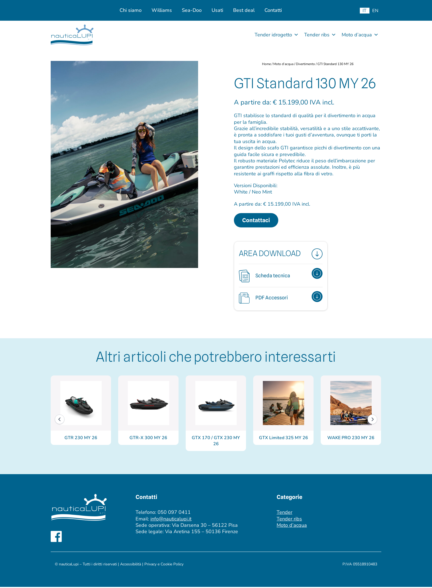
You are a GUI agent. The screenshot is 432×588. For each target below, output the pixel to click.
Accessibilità (130, 565)
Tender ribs (320, 34)
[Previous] (59, 420)
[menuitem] (364, 11)
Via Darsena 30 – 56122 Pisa (205, 526)
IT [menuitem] (364, 10)
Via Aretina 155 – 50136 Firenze (201, 533)
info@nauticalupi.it (170, 520)
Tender (284, 513)
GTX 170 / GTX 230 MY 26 (216, 442)
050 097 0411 (174, 513)
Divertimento (306, 64)
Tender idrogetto (277, 34)
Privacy (151, 565)
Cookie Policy (172, 565)
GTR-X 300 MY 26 (148, 439)
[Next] (372, 420)
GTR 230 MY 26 (80, 439)
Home (266, 64)
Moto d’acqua (360, 34)
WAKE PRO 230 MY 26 (350, 439)
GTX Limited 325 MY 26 (283, 439)
